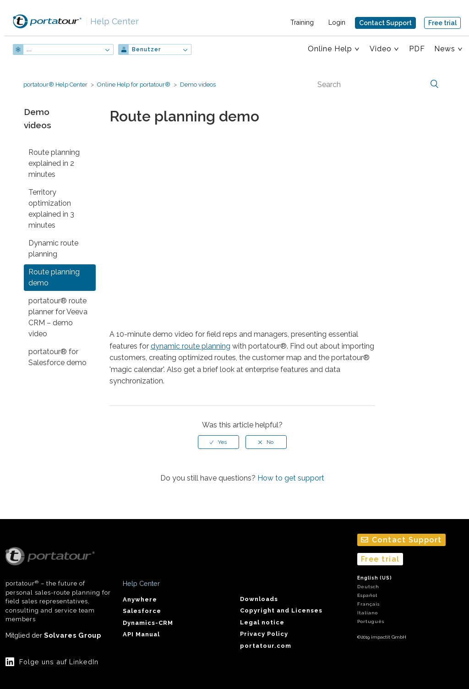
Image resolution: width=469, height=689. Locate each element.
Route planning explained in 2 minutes (54, 163)
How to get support (290, 478)
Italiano (367, 612)
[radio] (218, 442)
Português (370, 621)
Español (367, 595)
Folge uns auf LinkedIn (58, 662)
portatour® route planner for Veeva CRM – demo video (57, 317)
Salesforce (142, 610)
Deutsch (368, 586)
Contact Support (385, 23)
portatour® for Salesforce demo (57, 357)
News (444, 48)
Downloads (259, 599)
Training (302, 22)
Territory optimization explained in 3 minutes (51, 209)
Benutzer (146, 49)
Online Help (330, 48)
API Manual (141, 634)
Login (336, 22)
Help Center (112, 21)
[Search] (377, 84)
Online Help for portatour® (133, 84)
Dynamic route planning (53, 248)
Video (381, 48)
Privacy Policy (264, 633)
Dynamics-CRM (148, 622)
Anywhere (140, 599)
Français (368, 604)
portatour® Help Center (55, 84)
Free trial (442, 23)
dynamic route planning (190, 346)
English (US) (374, 577)
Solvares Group (72, 635)
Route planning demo (54, 277)
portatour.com (265, 645)
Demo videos (198, 84)
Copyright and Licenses (281, 610)
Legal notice (262, 622)
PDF (417, 48)
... (29, 49)
